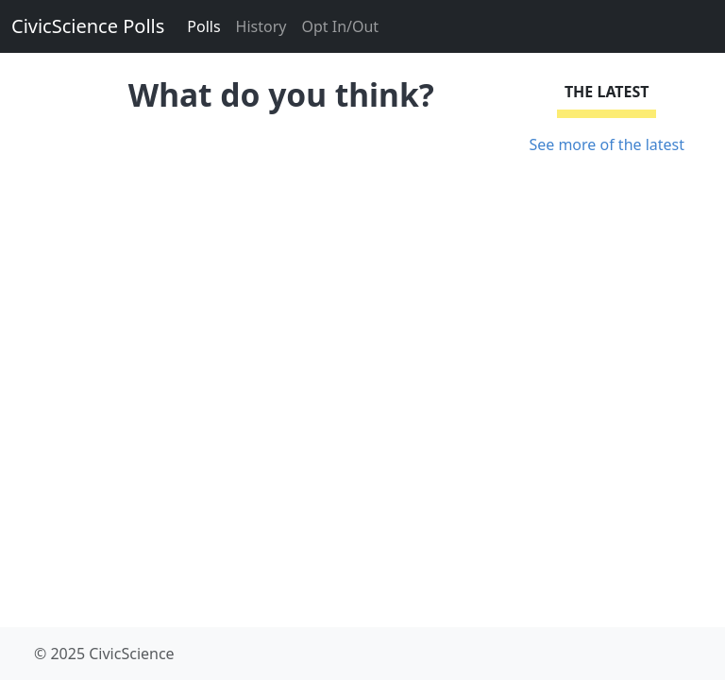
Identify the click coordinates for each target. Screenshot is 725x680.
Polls (203, 26)
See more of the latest (606, 144)
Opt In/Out (340, 26)
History (261, 26)
